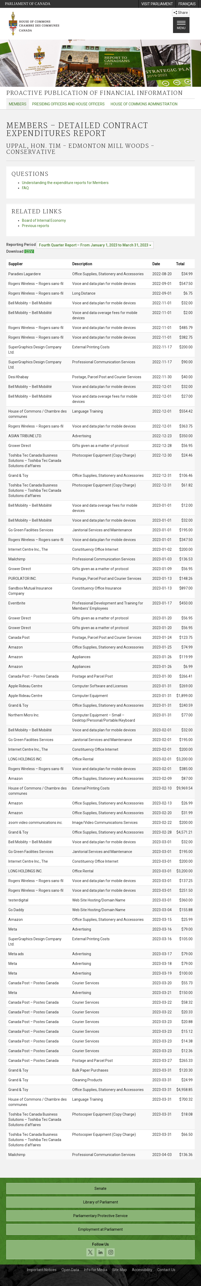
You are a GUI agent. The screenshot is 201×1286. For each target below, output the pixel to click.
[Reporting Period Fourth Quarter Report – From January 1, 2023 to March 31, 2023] (95, 245)
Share (181, 12)
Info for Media (95, 1270)
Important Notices (42, 1270)
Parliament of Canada (27, 4)
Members (17, 104)
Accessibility (142, 1270)
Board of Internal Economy (44, 220)
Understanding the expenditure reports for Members (65, 183)
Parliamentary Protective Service (100, 1216)
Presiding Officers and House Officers (68, 104)
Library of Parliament (100, 1202)
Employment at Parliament (100, 1229)
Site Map (119, 1270)
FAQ (25, 188)
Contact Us (166, 1270)
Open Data (70, 1270)
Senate (100, 1188)
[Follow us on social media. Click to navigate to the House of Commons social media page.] (100, 1249)
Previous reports (35, 226)
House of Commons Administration (144, 104)
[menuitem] (157, 4)
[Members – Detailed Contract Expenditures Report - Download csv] (29, 251)
